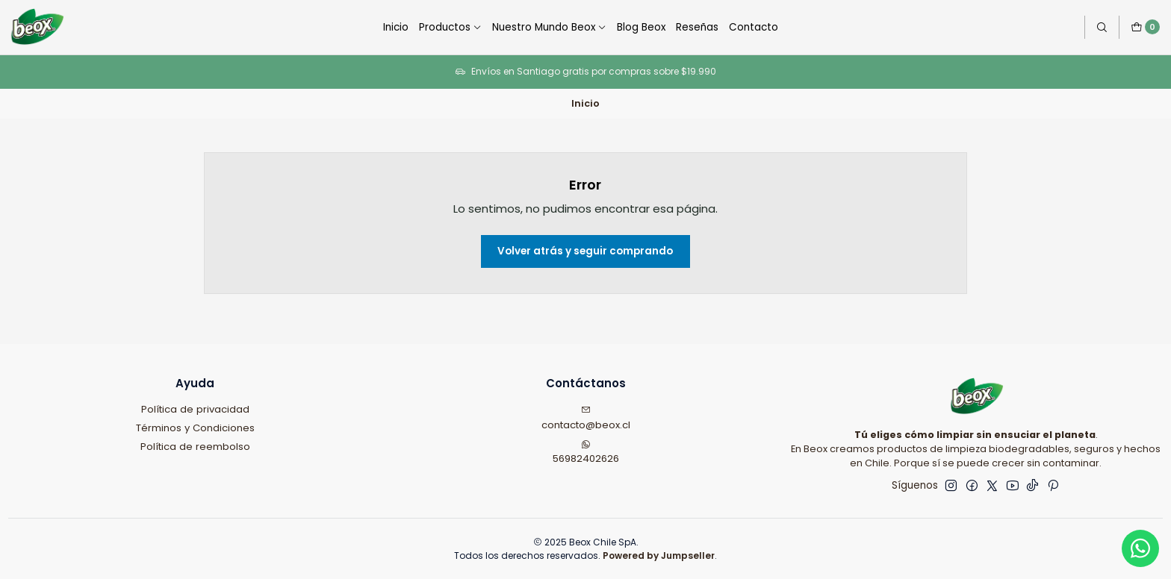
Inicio (396, 27)
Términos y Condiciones (195, 428)
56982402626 (586, 452)
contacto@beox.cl (585, 418)
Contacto (753, 27)
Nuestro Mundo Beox (549, 27)
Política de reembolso (195, 446)
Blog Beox (641, 27)
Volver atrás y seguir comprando (585, 251)
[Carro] (1145, 27)
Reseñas (697, 27)
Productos (450, 27)
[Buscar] (1102, 27)
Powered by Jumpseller (659, 555)
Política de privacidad (195, 409)
